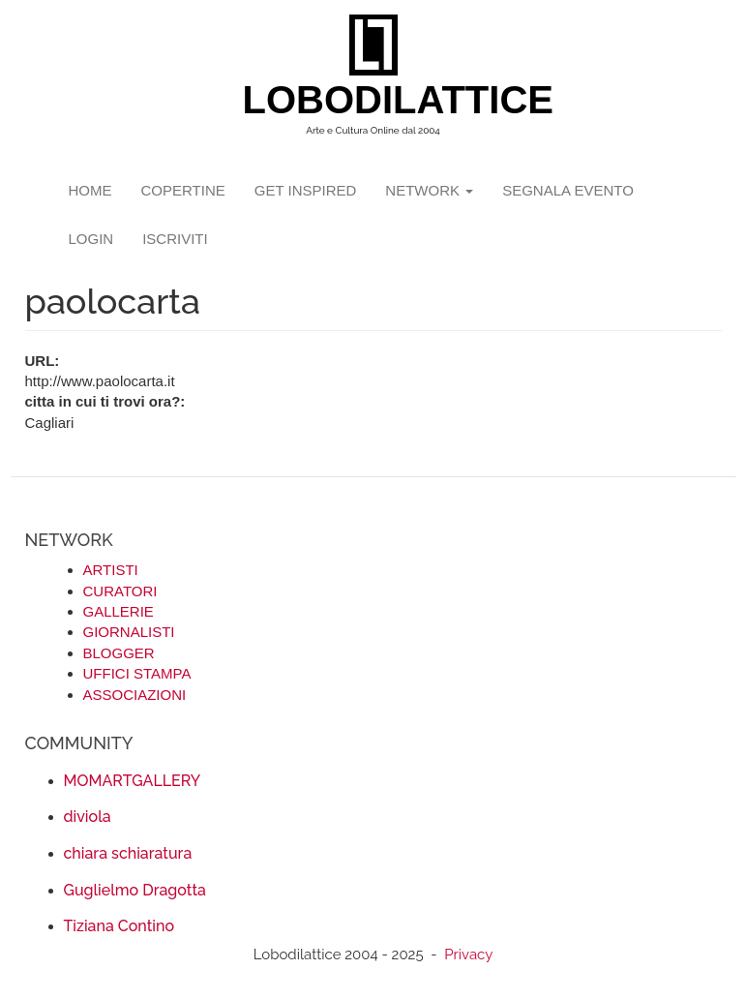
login (91, 238)
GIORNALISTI (129, 631)
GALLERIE (118, 611)
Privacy (468, 954)
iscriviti (175, 238)
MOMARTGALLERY (132, 781)
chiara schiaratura (128, 853)
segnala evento (568, 190)
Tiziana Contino (119, 926)
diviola (87, 816)
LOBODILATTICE (381, 99)
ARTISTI (110, 569)
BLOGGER (119, 653)
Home (90, 190)
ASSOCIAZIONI (135, 694)
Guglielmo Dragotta (135, 890)
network (429, 190)
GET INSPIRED (305, 190)
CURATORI (120, 591)
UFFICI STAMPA (137, 673)
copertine (183, 190)
